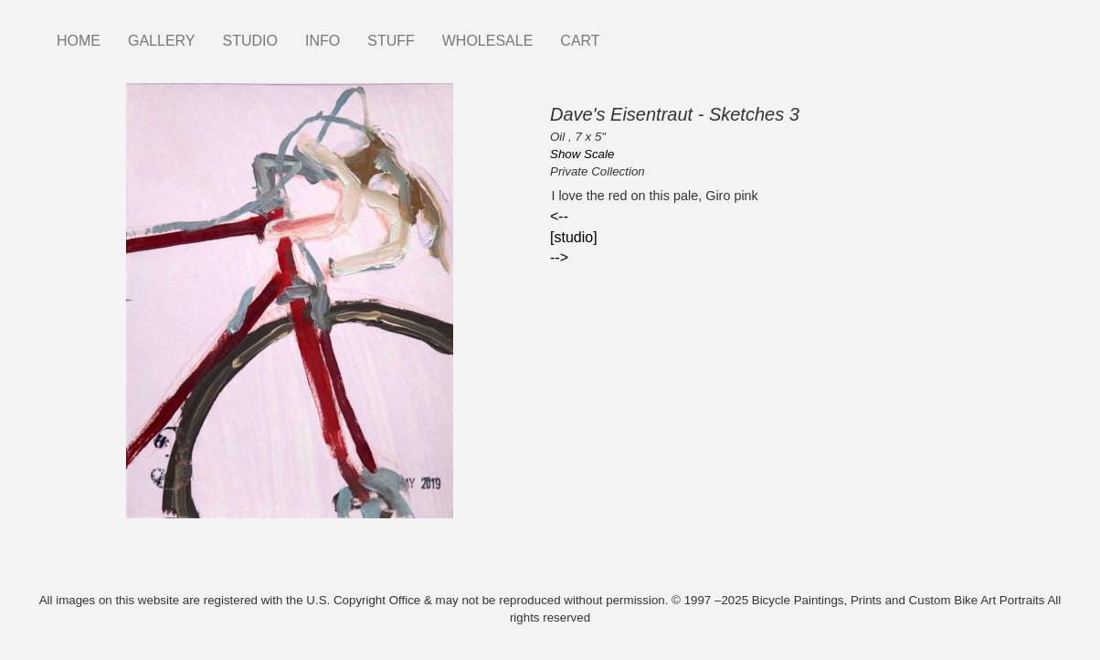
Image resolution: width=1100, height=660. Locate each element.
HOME (78, 40)
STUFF (391, 40)
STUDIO (250, 40)
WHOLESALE (488, 40)
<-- (559, 216)
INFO (322, 40)
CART (579, 40)
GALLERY (162, 40)
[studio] (574, 237)
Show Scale (582, 154)
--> (559, 257)
